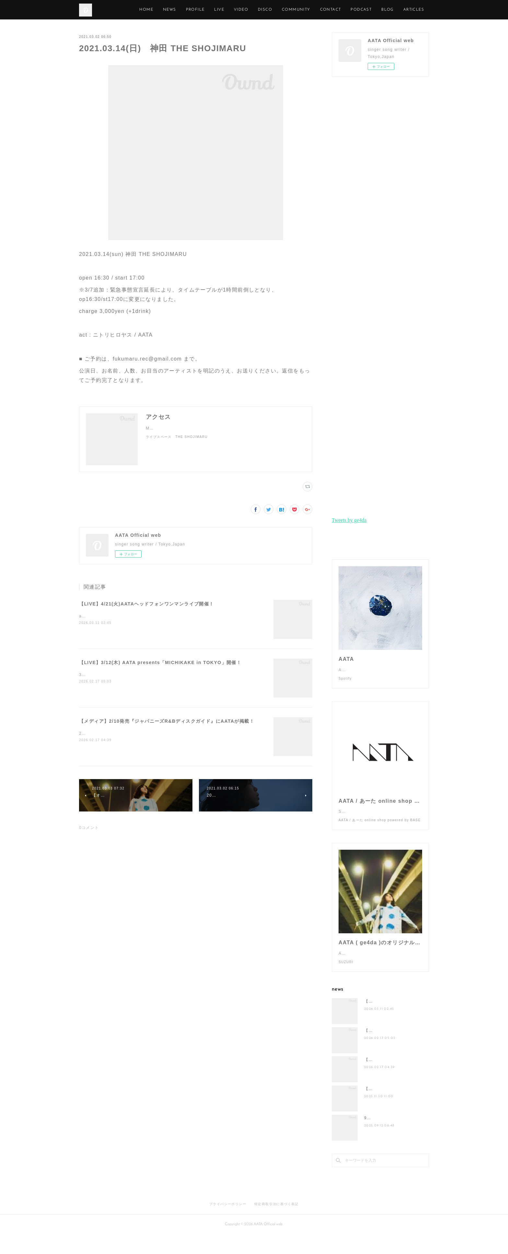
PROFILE (224, 10)
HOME (176, 10)
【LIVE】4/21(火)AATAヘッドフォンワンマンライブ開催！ (146, 603)
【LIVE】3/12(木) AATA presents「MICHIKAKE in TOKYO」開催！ (160, 662)
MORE (417, 10)
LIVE (249, 10)
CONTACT (360, 10)
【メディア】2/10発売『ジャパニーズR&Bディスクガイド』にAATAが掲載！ (166, 721)
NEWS (199, 10)
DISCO (294, 10)
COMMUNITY (325, 10)
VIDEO (270, 10)
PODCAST (390, 10)
